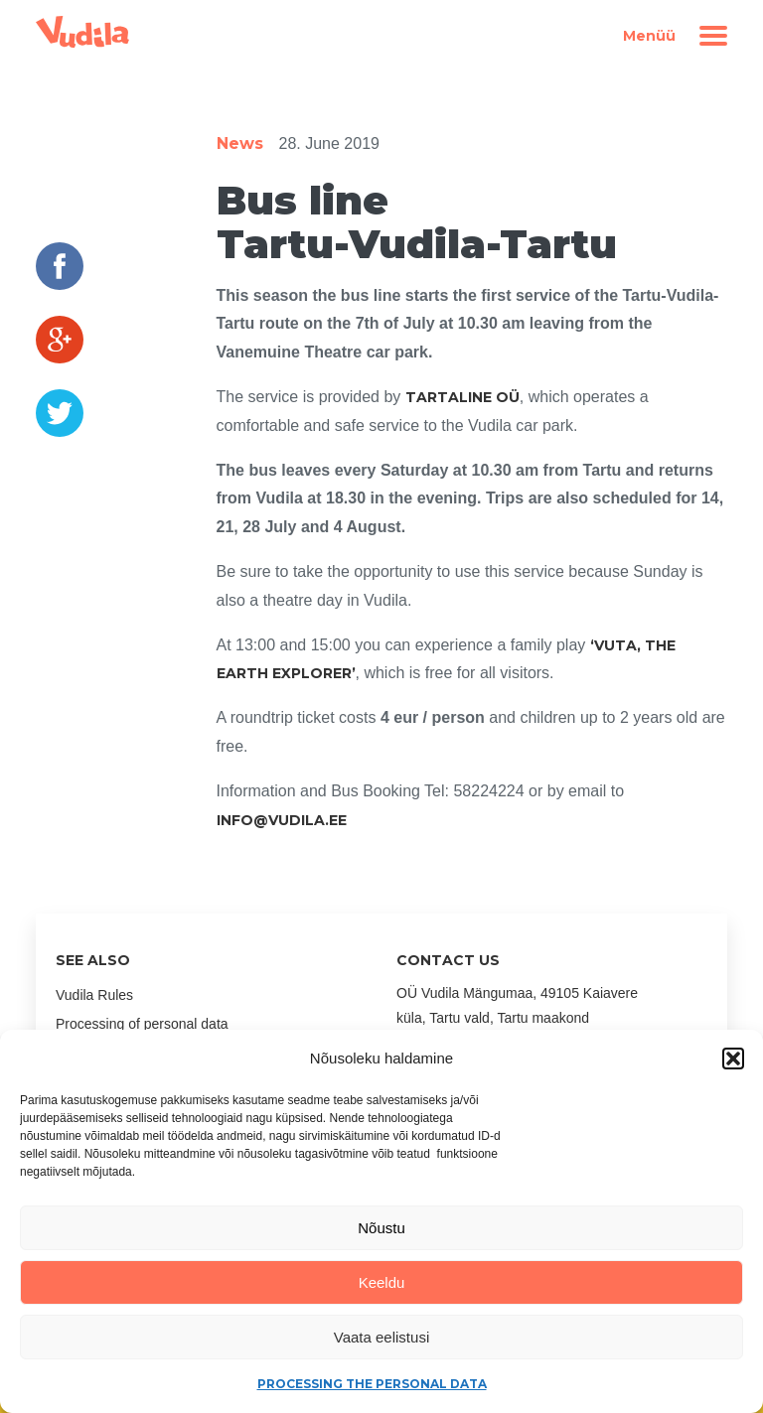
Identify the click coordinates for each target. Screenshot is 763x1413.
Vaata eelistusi (381, 1337)
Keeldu (382, 1282)
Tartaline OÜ (462, 397)
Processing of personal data (142, 1024)
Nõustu (381, 1227)
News (240, 143)
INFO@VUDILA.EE (282, 820)
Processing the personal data (372, 1383)
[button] (733, 1058)
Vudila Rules (94, 995)
